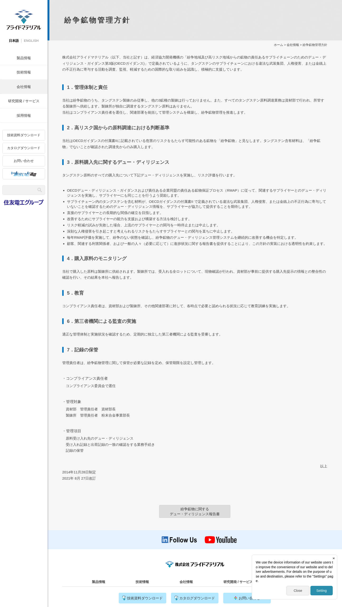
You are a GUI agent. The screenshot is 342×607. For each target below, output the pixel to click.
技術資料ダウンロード (23, 135)
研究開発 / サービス (24, 101)
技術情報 (24, 72)
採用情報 (24, 115)
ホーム (278, 45)
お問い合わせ (24, 161)
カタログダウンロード (23, 148)
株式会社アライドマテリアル (24, 20)
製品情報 (24, 58)
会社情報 (24, 87)
